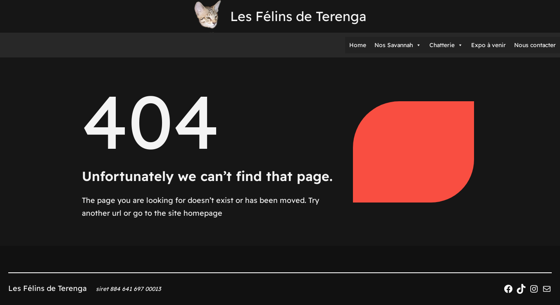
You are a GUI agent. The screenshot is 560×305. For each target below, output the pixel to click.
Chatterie (446, 45)
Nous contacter (535, 45)
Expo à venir (488, 45)
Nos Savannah (397, 45)
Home (357, 45)
